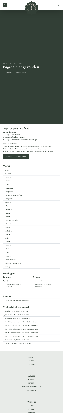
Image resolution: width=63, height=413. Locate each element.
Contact (7, 213)
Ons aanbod (8, 173)
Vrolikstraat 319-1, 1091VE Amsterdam (18, 343)
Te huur (9, 177)
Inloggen (8, 227)
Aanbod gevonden (12, 220)
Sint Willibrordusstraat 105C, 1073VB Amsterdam (21, 322)
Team (8, 206)
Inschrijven (8, 231)
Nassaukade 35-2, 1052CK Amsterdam (17, 318)
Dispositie (9, 191)
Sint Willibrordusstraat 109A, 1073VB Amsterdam (21, 332)
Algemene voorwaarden (13, 263)
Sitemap (7, 267)
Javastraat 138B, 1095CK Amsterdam (17, 314)
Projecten (9, 224)
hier (30, 151)
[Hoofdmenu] (58, 5)
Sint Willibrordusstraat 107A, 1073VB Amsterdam (21, 325)
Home (7, 170)
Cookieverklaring (10, 259)
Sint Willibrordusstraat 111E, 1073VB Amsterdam (21, 336)
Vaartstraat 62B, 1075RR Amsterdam (17, 340)
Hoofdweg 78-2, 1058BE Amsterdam (17, 311)
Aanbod (7, 216)
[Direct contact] (5, 5)
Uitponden (9, 198)
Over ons (8, 202)
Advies (7, 184)
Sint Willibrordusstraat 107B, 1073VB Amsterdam (21, 329)
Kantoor (9, 209)
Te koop (8, 181)
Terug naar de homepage (16, 72)
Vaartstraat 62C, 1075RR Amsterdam (17, 300)
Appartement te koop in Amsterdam (13, 285)
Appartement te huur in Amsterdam (42, 285)
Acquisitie (9, 188)
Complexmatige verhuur (14, 195)
